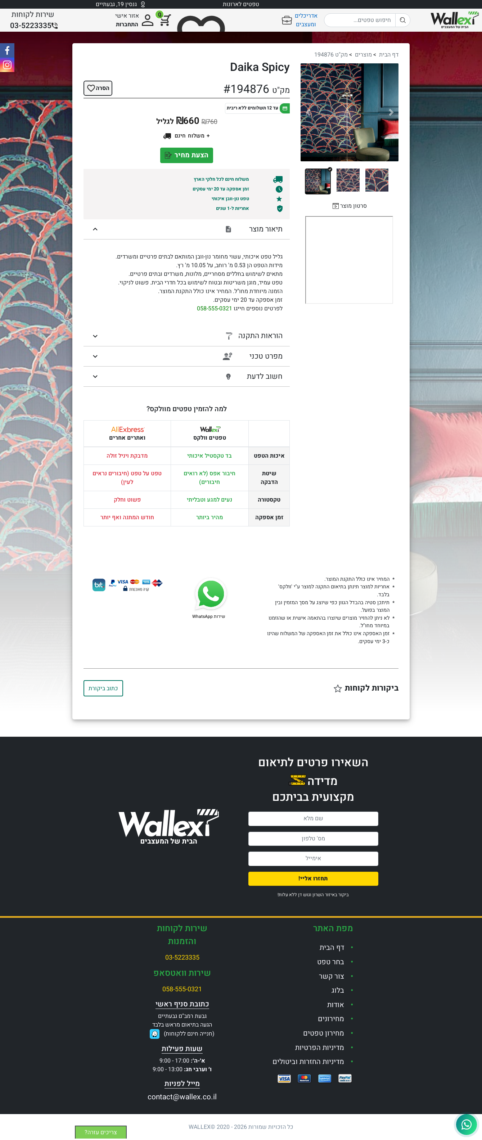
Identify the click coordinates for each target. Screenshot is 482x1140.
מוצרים (363, 54)
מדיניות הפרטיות (319, 1047)
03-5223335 (182, 957)
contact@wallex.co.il (182, 1097)
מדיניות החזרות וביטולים (308, 1061)
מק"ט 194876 (331, 54)
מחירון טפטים (323, 1033)
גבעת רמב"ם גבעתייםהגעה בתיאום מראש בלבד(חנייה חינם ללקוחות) (183, 1025)
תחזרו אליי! (313, 878)
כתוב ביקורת (103, 688)
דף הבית (388, 54)
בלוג (338, 990)
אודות (335, 1005)
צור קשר (331, 976)
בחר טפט (330, 962)
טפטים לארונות (241, 4)
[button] (308, 112)
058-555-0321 (214, 308)
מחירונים (331, 1019)
